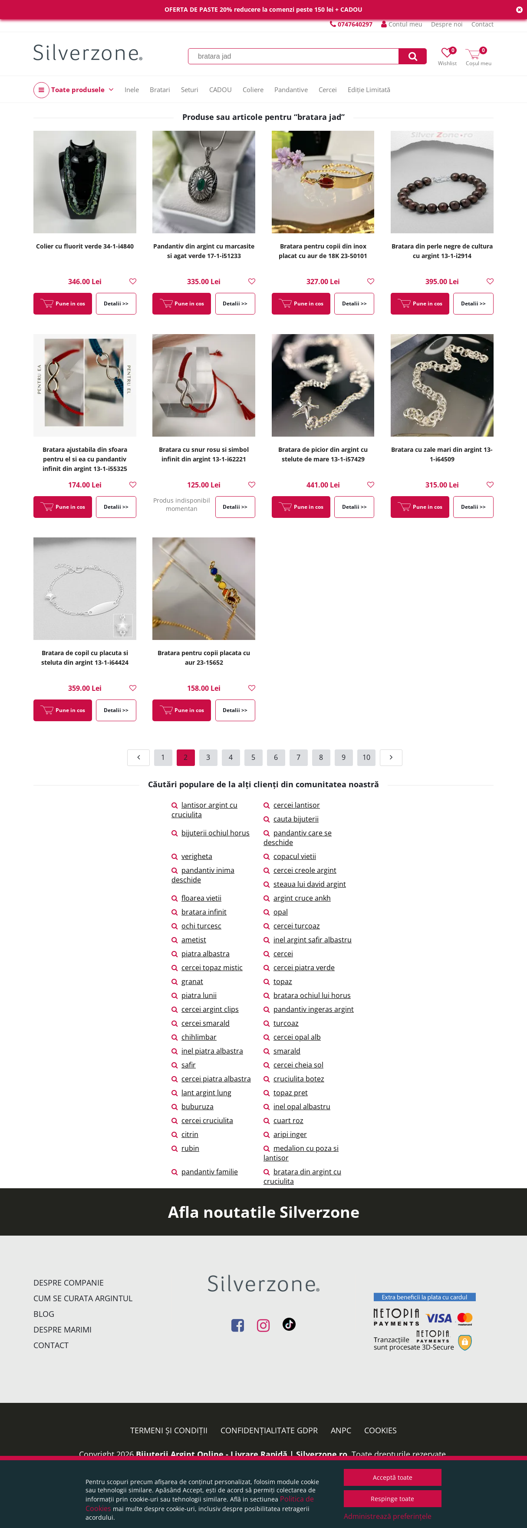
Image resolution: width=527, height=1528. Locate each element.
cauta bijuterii (291, 819)
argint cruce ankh (297, 898)
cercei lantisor (292, 805)
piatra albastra (200, 953)
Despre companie (68, 1282)
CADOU (220, 89)
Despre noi (447, 24)
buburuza (192, 1106)
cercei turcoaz (292, 926)
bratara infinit (199, 912)
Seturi (189, 89)
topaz (278, 981)
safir (183, 1065)
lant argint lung (201, 1092)
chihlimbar (194, 1037)
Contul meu (401, 24)
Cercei (328, 89)
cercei (278, 953)
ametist (188, 940)
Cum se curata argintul (82, 1298)
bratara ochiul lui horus (307, 995)
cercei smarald (200, 1023)
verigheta (191, 856)
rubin (185, 1148)
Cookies (380, 1430)
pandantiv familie (204, 1172)
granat (187, 981)
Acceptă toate (392, 1477)
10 (366, 757)
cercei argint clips (205, 1009)
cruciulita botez (294, 1079)
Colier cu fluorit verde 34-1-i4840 (85, 246)
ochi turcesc (196, 926)
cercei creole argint (300, 870)
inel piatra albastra (207, 1051)
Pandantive (291, 89)
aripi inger (285, 1134)
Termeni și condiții (169, 1430)
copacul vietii (290, 856)
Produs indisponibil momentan (181, 504)
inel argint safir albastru (308, 940)
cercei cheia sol (293, 1065)
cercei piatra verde (299, 967)
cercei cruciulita (202, 1120)
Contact (482, 24)
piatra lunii (194, 995)
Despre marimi (62, 1329)
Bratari (160, 89)
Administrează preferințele (387, 1516)
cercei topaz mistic (207, 967)
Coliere (253, 89)
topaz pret (286, 1092)
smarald (282, 1051)
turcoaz (281, 1023)
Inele (132, 89)
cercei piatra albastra (211, 1079)
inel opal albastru (297, 1106)
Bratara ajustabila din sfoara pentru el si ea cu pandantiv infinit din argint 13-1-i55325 (85, 459)
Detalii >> (116, 303)
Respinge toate (392, 1499)
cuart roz (283, 1120)
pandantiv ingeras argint (309, 1009)
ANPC (341, 1430)
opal (276, 912)
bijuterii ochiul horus (210, 833)
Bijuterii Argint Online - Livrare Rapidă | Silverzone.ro (241, 1454)
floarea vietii (196, 898)
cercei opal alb (292, 1037)
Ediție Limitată (369, 89)
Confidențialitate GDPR (269, 1430)
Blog (43, 1314)
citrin (184, 1134)
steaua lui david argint (305, 884)
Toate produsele (73, 90)
